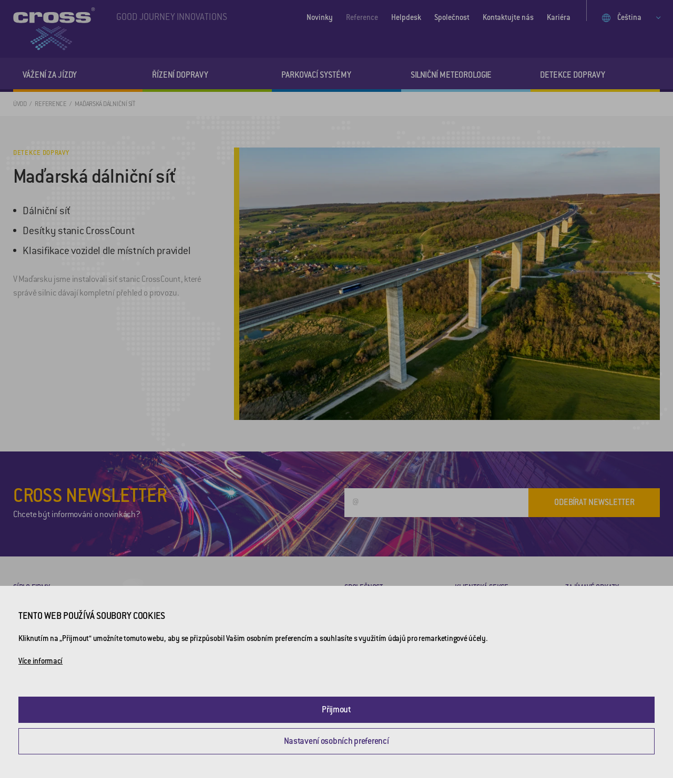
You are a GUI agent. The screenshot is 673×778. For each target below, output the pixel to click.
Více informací (40, 661)
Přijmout (336, 709)
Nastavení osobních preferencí (336, 741)
